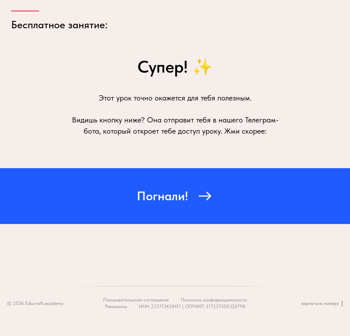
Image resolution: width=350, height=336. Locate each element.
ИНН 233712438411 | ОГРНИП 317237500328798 (192, 306)
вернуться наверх (322, 303)
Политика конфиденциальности (214, 300)
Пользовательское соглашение (136, 300)
